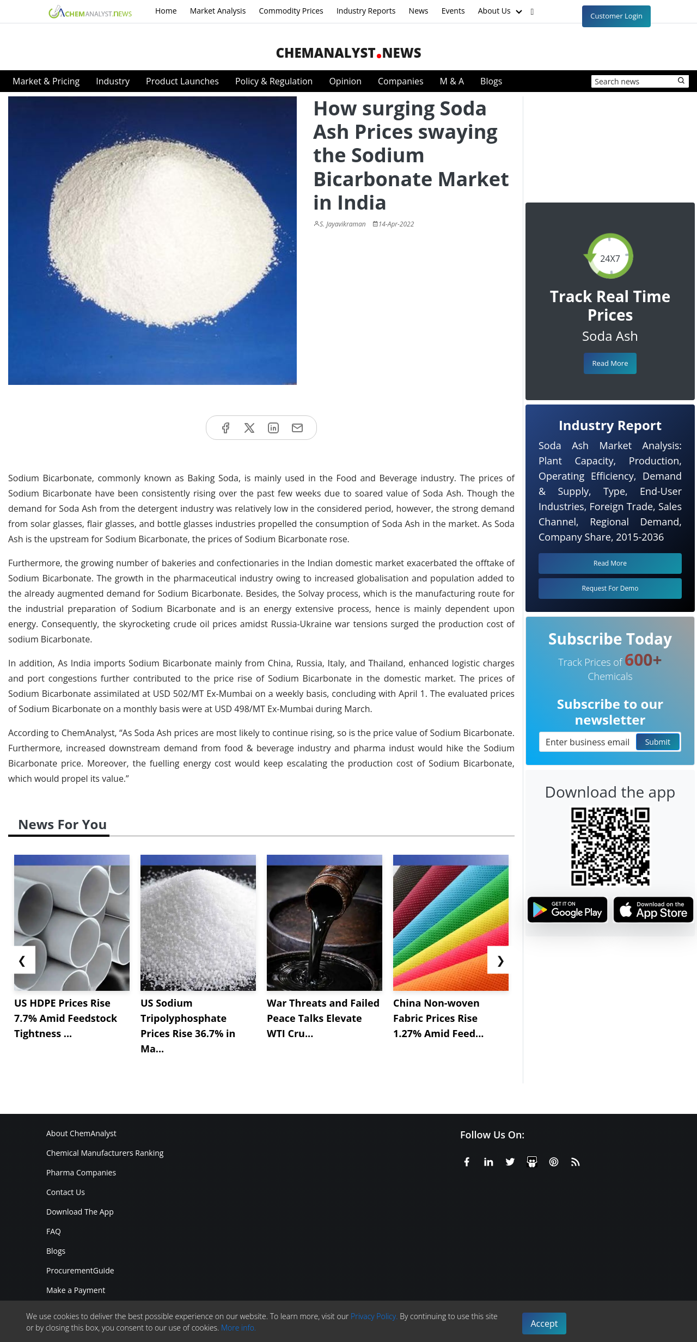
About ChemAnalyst (81, 1133)
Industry (113, 81)
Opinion (345, 81)
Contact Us (65, 1192)
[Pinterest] (553, 1160)
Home (166, 10)
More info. (238, 1327)
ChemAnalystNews (348, 53)
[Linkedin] (488, 1160)
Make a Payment (75, 1290)
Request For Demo (610, 588)
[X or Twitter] (510, 1160)
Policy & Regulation (274, 81)
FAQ (53, 1231)
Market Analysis (218, 10)
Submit (657, 742)
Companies (401, 81)
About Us (501, 11)
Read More (610, 363)
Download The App (80, 1211)
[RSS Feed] (575, 1160)
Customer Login (616, 16)
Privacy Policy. (374, 1316)
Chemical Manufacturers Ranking (104, 1153)
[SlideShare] (532, 1160)
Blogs (491, 81)
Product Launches (182, 81)
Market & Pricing (46, 81)
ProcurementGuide (80, 1270)
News (419, 10)
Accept (544, 1323)
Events (453, 10)
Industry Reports (366, 10)
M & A (452, 81)
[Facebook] (466, 1160)
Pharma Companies (81, 1172)
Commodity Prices (291, 10)
